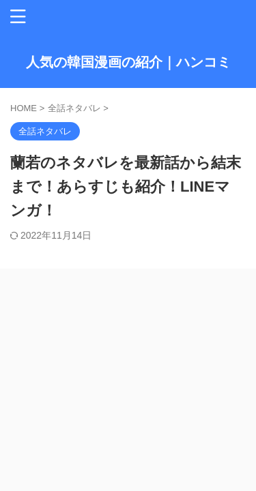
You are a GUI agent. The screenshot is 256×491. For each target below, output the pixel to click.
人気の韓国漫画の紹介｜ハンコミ (128, 62)
